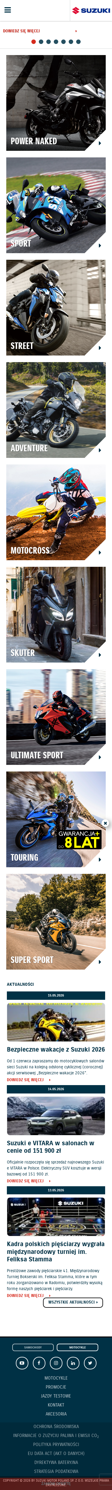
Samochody (33, 1348)
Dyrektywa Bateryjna (56, 1463)
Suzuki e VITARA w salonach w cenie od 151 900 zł (50, 1147)
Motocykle (77, 1348)
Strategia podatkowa (56, 1472)
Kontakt (56, 1405)
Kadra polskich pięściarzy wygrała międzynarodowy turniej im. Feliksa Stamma (56, 1251)
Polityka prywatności (56, 1445)
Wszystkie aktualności (71, 1302)
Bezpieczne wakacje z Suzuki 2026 (56, 1050)
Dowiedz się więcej (21, 32)
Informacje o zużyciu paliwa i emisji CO (56, 1436)
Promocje (56, 1387)
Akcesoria (56, 1414)
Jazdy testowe (56, 1396)
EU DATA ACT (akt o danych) (56, 1454)
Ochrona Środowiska (56, 1427)
